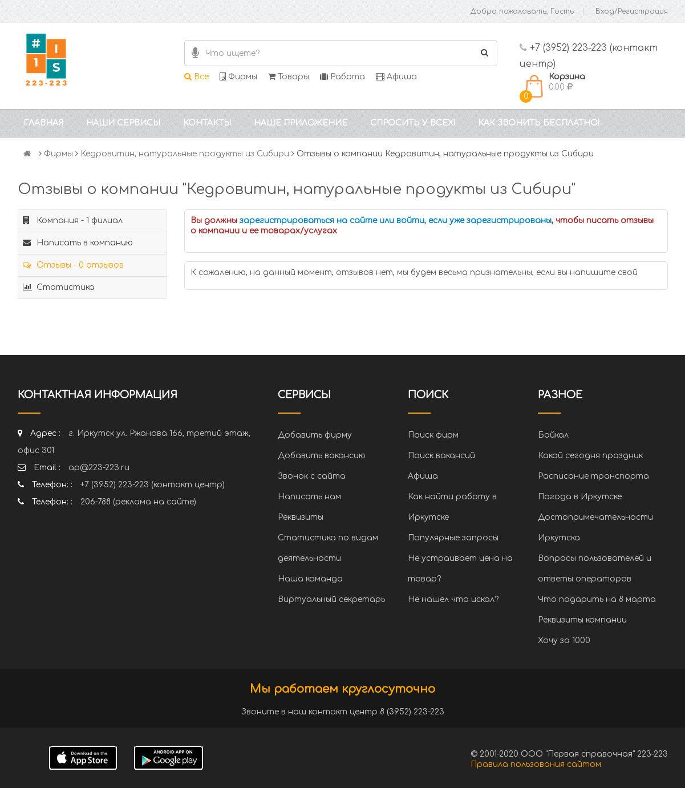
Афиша (396, 76)
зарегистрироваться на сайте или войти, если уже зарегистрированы (396, 220)
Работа (342, 76)
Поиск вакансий (441, 455)
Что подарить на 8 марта (597, 599)
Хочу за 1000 (564, 640)
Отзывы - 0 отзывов (73, 265)
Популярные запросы (453, 538)
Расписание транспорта (593, 476)
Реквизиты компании (582, 620)
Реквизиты (300, 517)
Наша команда (310, 579)
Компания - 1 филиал (73, 220)
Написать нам (309, 496)
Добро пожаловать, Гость (522, 11)
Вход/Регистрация (631, 11)
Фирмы (238, 76)
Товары (288, 76)
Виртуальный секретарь (331, 599)
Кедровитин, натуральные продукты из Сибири (184, 153)
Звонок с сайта (312, 476)
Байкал (553, 435)
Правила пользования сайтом (536, 764)
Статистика (59, 287)
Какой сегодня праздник (590, 455)
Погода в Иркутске (580, 496)
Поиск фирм (433, 435)
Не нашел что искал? (453, 599)
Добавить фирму (315, 435)
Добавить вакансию (322, 455)
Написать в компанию (78, 243)
